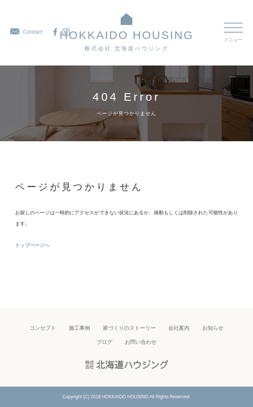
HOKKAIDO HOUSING (126, 40)
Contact (26, 31)
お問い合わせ (141, 342)
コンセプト (42, 328)
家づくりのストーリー (129, 328)
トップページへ (32, 245)
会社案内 (178, 328)
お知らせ (213, 328)
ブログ (104, 342)
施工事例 (79, 328)
